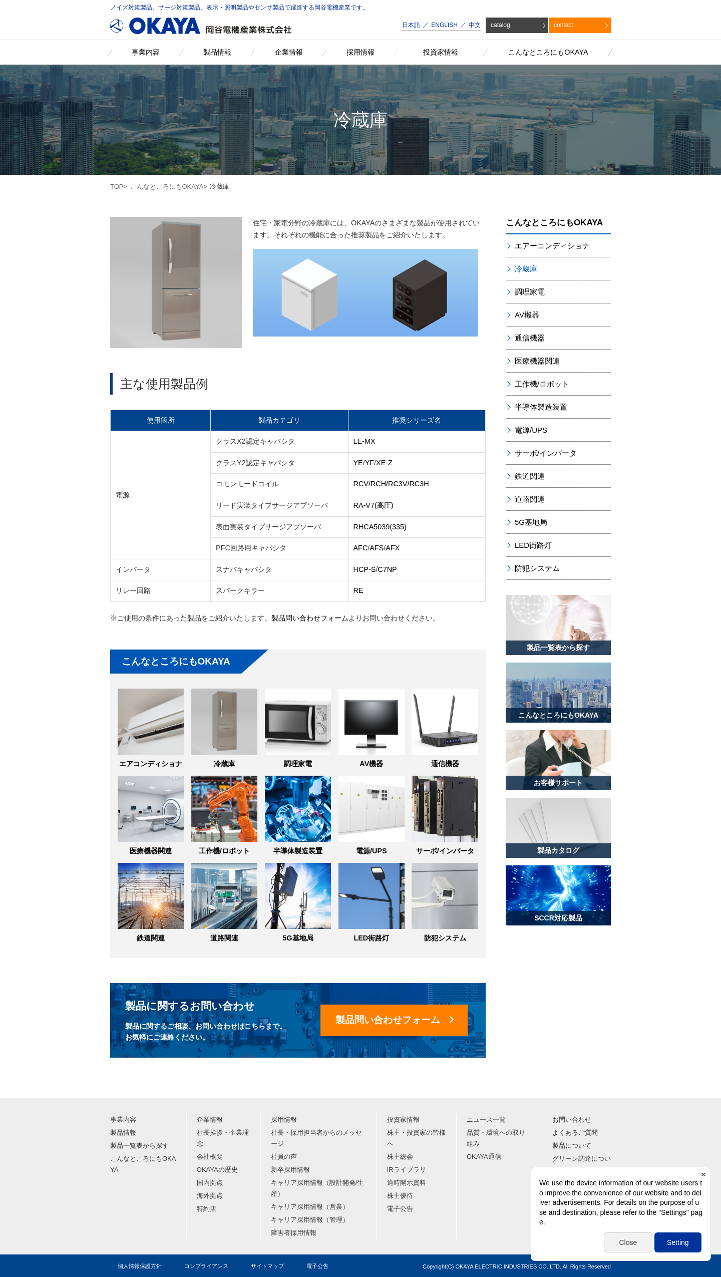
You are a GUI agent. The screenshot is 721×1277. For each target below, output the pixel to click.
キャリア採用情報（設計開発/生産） (317, 1188)
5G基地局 (297, 938)
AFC (360, 548)
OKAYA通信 (484, 1156)
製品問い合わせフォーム (309, 618)
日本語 (411, 25)
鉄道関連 (151, 938)
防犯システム (445, 938)
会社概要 (210, 1156)
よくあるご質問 (575, 1132)
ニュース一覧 (486, 1119)
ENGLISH (444, 25)
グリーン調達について (581, 1164)
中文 (475, 25)
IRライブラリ (406, 1169)
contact (563, 25)
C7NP (387, 569)
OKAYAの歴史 (217, 1169)
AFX (393, 548)
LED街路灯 (371, 938)
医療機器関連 (151, 851)
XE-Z (384, 463)
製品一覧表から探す (139, 1145)
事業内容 (123, 1119)
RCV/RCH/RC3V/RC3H (391, 484)
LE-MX (364, 441)
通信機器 (445, 764)
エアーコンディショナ (552, 245)
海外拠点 (210, 1195)
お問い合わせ (571, 1119)
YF (369, 463)
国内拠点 (210, 1182)
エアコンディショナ (150, 764)
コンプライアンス (206, 1266)
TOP (117, 186)
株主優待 (400, 1195)
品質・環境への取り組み (496, 1138)
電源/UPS (371, 851)
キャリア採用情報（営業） (310, 1206)
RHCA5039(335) (380, 527)
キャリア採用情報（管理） (310, 1219)
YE (358, 463)
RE (358, 590)
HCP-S (364, 569)
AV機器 (371, 764)
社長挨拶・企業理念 (223, 1138)
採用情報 (284, 1119)
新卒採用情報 (290, 1169)
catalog (500, 25)
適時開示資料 (406, 1182)
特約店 (206, 1208)
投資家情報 (403, 1119)
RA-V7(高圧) (373, 505)
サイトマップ (267, 1266)
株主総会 (400, 1156)
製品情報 (123, 1132)
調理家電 (298, 764)
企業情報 (210, 1119)
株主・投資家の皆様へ (416, 1138)
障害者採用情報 (293, 1232)
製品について (571, 1145)
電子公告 (400, 1208)
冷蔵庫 (224, 764)
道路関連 (224, 938)
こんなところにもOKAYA (167, 186)
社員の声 (284, 1156)
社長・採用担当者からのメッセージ (316, 1138)
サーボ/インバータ (445, 851)
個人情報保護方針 (140, 1266)
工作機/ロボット (224, 851)
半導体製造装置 (297, 851)
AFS (377, 548)
